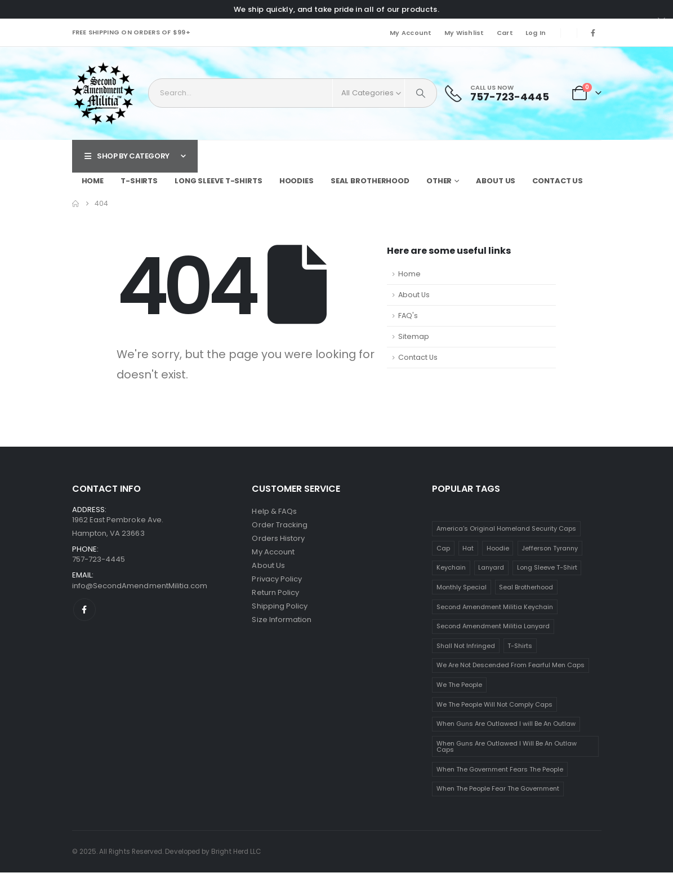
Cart (505, 32)
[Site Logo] (103, 93)
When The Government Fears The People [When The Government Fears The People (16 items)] (499, 769)
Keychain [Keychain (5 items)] (451, 567)
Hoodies (296, 180)
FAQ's (408, 315)
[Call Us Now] (497, 93)
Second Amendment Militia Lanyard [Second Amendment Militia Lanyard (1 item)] (493, 626)
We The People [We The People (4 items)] (459, 684)
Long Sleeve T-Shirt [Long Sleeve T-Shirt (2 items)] (547, 567)
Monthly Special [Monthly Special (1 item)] (461, 587)
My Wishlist (464, 32)
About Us (495, 180)
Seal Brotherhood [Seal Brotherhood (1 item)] (526, 587)
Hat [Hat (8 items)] (468, 548)
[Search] (420, 93)
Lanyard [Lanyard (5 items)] (491, 567)
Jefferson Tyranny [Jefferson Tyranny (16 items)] (550, 548)
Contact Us (557, 180)
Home (93, 180)
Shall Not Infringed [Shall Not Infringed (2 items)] (465, 645)
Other (439, 180)
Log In (535, 32)
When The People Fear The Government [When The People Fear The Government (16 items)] (497, 788)
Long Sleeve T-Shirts (218, 180)
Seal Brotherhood (370, 180)
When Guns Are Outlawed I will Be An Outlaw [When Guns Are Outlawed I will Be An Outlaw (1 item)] (506, 723)
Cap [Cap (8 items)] (443, 548)
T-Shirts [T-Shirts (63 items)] (519, 645)
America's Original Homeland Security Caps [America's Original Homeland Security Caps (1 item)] (506, 528)
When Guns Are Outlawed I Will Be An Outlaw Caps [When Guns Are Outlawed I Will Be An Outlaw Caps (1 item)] (506, 746)
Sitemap (413, 336)
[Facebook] (593, 33)
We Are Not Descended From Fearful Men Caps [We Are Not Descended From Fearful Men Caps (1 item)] (510, 664)
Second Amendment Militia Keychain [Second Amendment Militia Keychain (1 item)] (494, 606)
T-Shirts (139, 180)
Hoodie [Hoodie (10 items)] (498, 548)
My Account (411, 32)
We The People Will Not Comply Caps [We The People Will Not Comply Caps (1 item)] (494, 704)
